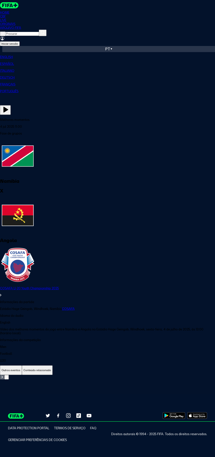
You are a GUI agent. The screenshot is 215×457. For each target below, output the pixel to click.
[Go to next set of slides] (6, 377)
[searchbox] (22, 34)
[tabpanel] (107, 384)
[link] (107, 291)
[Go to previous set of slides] (2, 377)
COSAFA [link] (68, 309)
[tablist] (107, 370)
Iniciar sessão (10, 43)
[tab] (11, 370)
